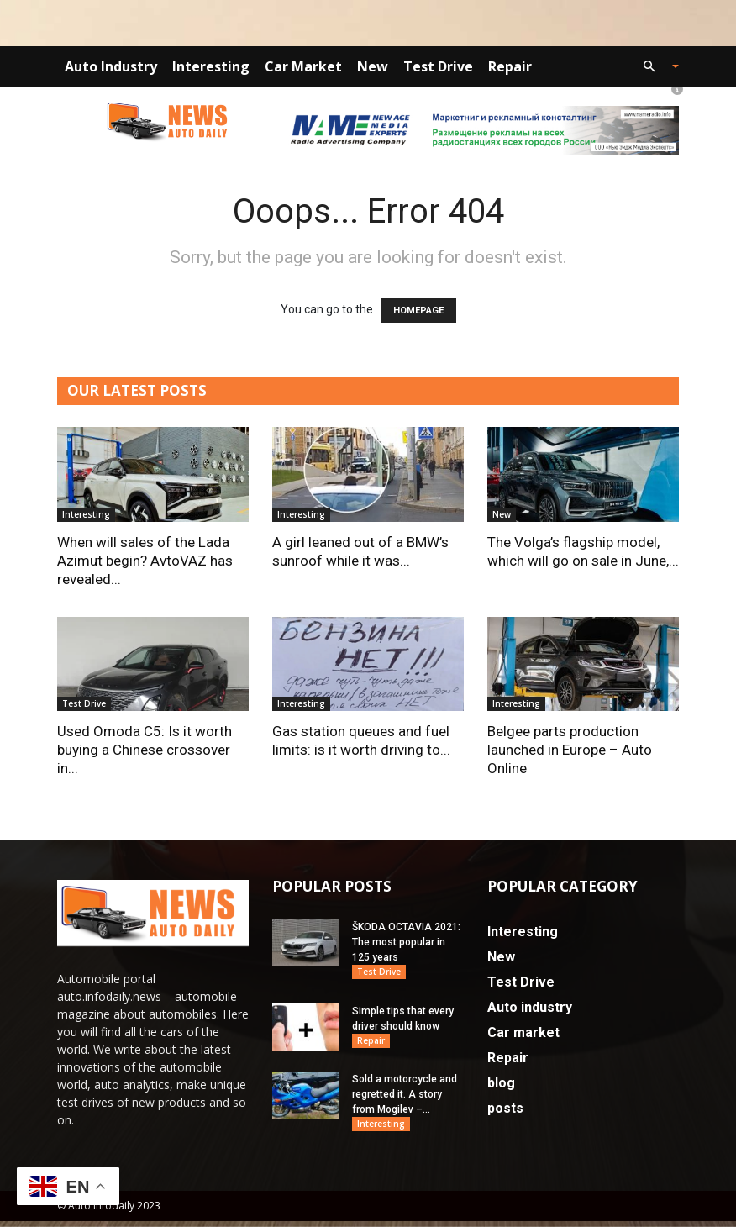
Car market (303, 66)
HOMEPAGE (418, 310)
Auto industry (111, 66)
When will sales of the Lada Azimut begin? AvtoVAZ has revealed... (145, 560)
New (372, 66)
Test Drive (438, 66)
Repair (510, 66)
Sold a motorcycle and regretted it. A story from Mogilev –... (404, 1098)
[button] (653, 67)
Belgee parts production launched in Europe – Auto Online (569, 750)
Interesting (211, 66)
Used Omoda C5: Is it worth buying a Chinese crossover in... (144, 750)
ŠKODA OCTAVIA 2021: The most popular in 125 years (406, 942)
